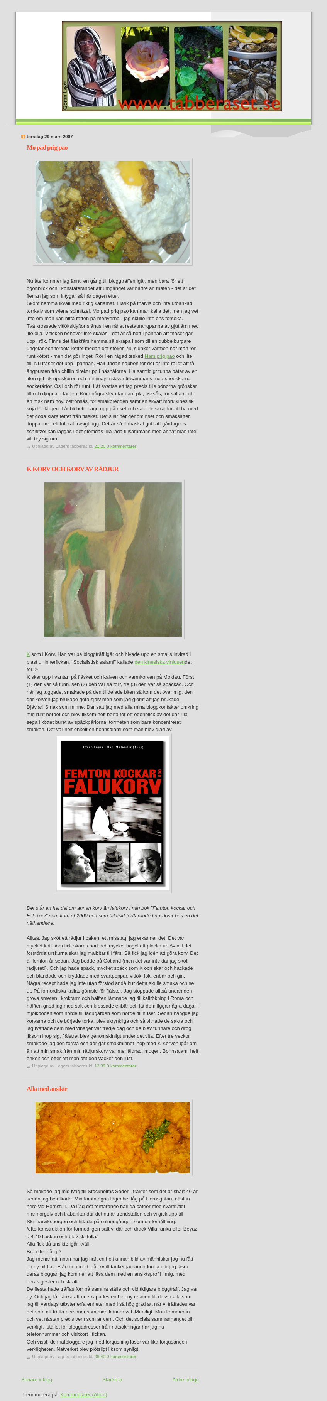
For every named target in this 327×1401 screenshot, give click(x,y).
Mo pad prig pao (47, 147)
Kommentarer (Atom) (83, 1395)
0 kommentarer (121, 446)
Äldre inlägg (185, 1379)
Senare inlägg (36, 1379)
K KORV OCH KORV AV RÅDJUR (73, 469)
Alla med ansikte (47, 1088)
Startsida (112, 1379)
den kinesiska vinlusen (159, 662)
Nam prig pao (160, 356)
